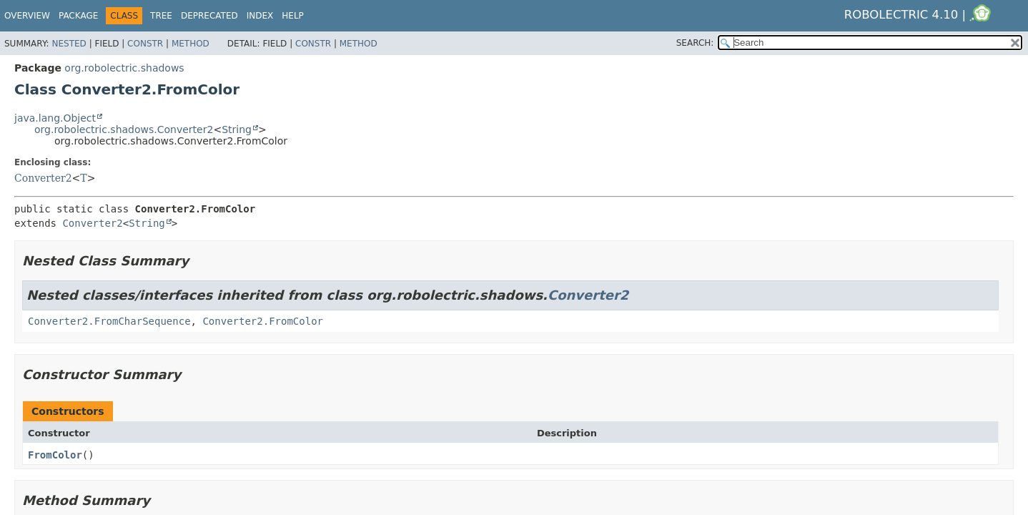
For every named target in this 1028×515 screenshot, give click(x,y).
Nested (68, 44)
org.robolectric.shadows (124, 68)
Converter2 (43, 178)
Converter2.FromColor (262, 321)
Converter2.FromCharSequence (109, 321)
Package (78, 16)
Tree (161, 16)
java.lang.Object (55, 118)
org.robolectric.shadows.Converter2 (123, 129)
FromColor (55, 455)
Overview (27, 16)
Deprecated (209, 16)
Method (190, 44)
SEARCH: (695, 43)
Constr (145, 44)
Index (260, 16)
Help (293, 16)
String (237, 129)
